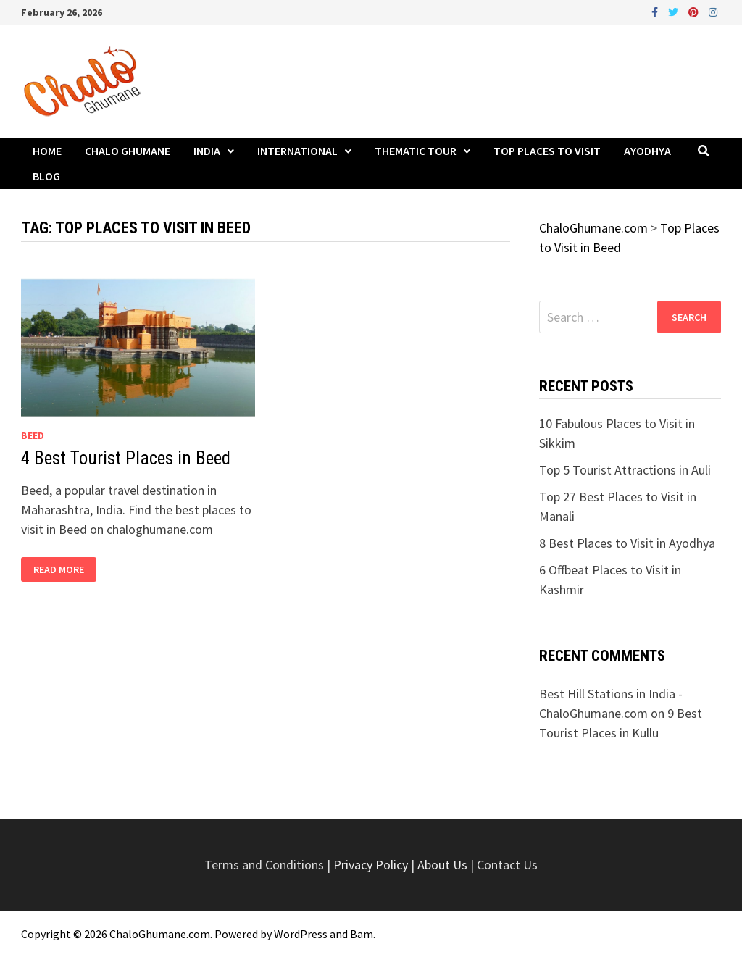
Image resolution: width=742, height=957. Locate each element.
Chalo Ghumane (127, 150)
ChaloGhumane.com (159, 934)
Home (47, 150)
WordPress (301, 934)
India (206, 150)
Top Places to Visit (547, 150)
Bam (361, 934)
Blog (46, 176)
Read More (58, 569)
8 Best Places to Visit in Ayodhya (627, 543)
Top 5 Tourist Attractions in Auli (625, 469)
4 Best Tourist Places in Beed (125, 458)
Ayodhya (647, 150)
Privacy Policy (372, 864)
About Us (442, 864)
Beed (32, 435)
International (297, 150)
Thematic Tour (416, 150)
